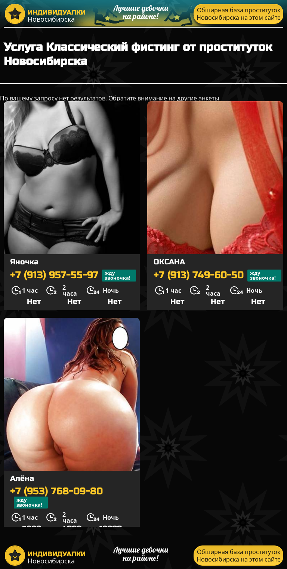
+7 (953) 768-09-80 (56, 497)
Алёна (22, 478)
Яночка (24, 262)
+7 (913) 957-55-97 (73, 276)
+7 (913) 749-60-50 (217, 276)
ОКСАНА (169, 262)
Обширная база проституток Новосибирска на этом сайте (239, 14)
